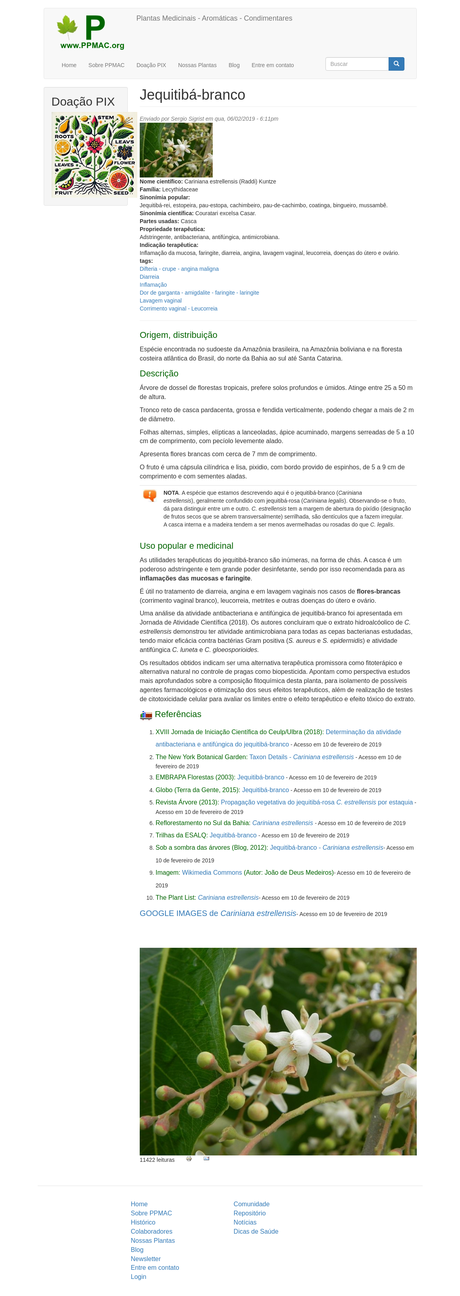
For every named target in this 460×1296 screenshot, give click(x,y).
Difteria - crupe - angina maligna (179, 269)
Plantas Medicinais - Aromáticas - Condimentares (215, 18)
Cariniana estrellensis (282, 823)
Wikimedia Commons (212, 872)
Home (69, 65)
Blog (234, 65)
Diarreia (149, 277)
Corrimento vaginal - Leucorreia (178, 308)
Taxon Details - (301, 757)
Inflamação (153, 285)
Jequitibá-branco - (326, 847)
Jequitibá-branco (260, 777)
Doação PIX (151, 65)
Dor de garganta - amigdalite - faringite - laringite (199, 292)
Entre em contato (273, 65)
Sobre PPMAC (107, 65)
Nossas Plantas (197, 65)
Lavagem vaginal (161, 300)
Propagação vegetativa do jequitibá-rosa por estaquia (317, 802)
